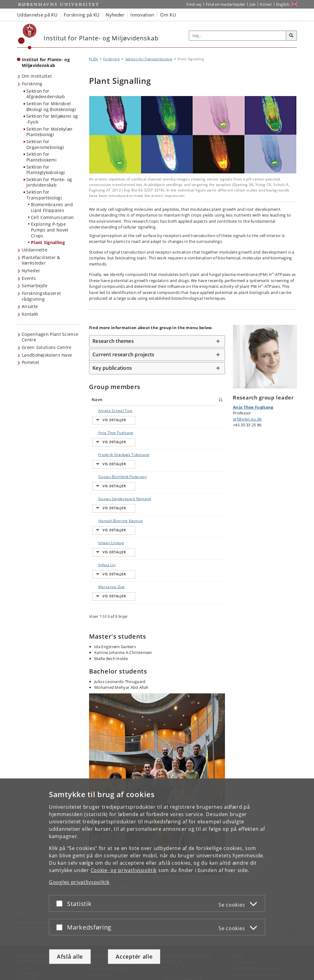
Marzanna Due (105, 551)
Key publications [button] (112, 368)
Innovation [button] (142, 15)
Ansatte (30, 306)
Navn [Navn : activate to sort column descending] (97, 399)
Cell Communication (52, 217)
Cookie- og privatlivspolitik (124, 870)
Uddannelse (34, 250)
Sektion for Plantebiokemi (41, 157)
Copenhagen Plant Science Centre (50, 337)
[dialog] (157, 879)
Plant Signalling (48, 242)
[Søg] (291, 36)
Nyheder (31, 270)
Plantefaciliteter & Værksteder (41, 260)
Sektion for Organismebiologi (45, 144)
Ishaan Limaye (105, 530)
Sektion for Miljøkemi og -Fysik (52, 119)
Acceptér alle (134, 956)
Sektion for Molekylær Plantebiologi (49, 132)
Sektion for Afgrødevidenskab (45, 94)
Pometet (30, 362)
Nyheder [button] (115, 15)
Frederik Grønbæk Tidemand (101, 448)
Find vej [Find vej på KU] (193, 4)
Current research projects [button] (123, 354)
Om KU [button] (168, 15)
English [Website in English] (283, 4)
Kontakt (30, 314)
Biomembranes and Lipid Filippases (52, 207)
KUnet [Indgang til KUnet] (266, 4)
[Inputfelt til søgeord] (237, 36)
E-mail (216, 410)
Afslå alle (70, 956)
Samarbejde (34, 285)
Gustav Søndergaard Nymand (103, 492)
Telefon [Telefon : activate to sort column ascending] (185, 399)
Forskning (32, 84)
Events (29, 278)
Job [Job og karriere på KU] (252, 4)
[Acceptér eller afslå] (60, 903)
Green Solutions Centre (47, 347)
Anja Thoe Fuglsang (101, 429)
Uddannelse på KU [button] (37, 15)
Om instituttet (37, 76)
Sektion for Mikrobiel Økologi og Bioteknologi (51, 106)
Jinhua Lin (100, 540)
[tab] (157, 341)
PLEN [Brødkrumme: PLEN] (93, 59)
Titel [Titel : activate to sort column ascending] (130, 399)
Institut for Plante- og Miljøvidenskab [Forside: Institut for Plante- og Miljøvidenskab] (46, 62)
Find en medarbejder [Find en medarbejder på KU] (225, 4)
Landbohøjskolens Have (47, 355)
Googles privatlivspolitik (79, 882)
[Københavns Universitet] (27, 36)
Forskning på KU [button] (82, 15)
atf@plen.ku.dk (247, 419)
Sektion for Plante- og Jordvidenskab (49, 182)
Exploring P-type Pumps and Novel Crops (50, 229)
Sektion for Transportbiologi (44, 195)
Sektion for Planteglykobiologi (45, 170)
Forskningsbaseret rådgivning (41, 296)
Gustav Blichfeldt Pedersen (100, 470)
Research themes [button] (113, 341)
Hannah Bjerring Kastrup (99, 514)
